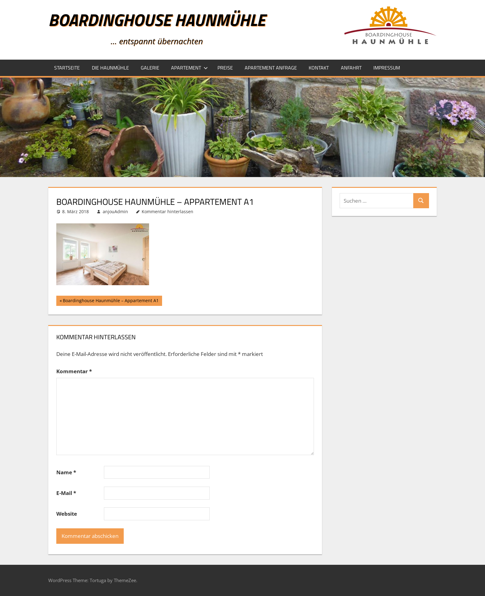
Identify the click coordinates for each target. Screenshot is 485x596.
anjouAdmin (115, 211)
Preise (225, 67)
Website (66, 513)
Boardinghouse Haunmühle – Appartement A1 (110, 301)
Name (66, 472)
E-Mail (66, 493)
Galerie (150, 67)
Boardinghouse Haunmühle (156, 19)
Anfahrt (351, 67)
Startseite (67, 67)
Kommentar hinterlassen (167, 211)
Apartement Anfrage (271, 67)
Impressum (386, 67)
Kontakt (319, 67)
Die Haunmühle (110, 67)
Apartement (189, 67)
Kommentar (74, 371)
